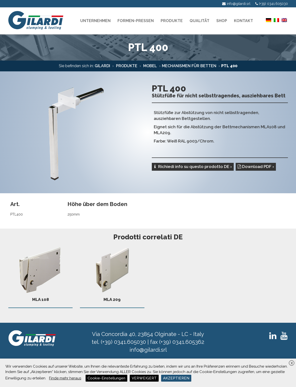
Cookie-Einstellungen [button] (106, 378)
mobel (149, 66)
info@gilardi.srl (148, 350)
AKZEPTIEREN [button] (176, 378)
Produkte (126, 66)
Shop (221, 20)
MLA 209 (112, 272)
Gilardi (102, 66)
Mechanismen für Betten (189, 66)
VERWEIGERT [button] (144, 378)
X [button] (292, 363)
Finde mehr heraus (65, 378)
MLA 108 (40, 272)
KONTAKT (243, 20)
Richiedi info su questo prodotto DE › (193, 166)
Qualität (199, 20)
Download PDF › (256, 166)
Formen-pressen (135, 20)
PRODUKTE (172, 20)
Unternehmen (95, 20)
